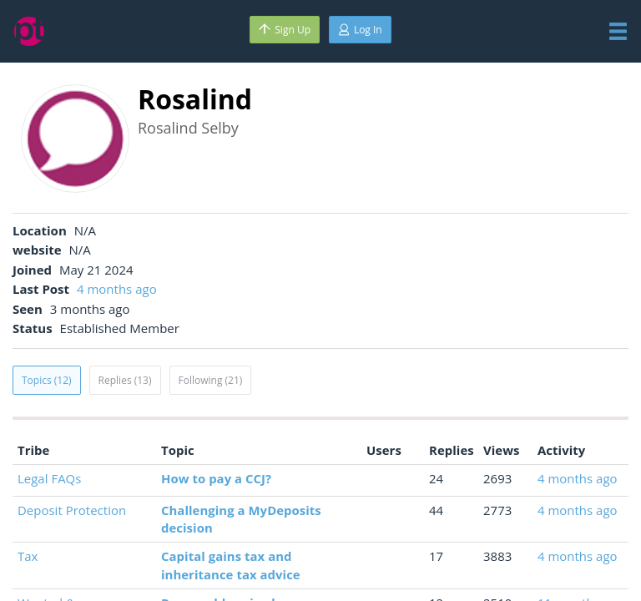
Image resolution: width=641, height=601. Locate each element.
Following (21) (211, 380)
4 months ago (117, 288)
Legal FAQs (49, 478)
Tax (28, 556)
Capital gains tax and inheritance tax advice (230, 565)
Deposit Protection (72, 510)
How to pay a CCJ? (216, 478)
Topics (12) (47, 380)
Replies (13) (125, 380)
